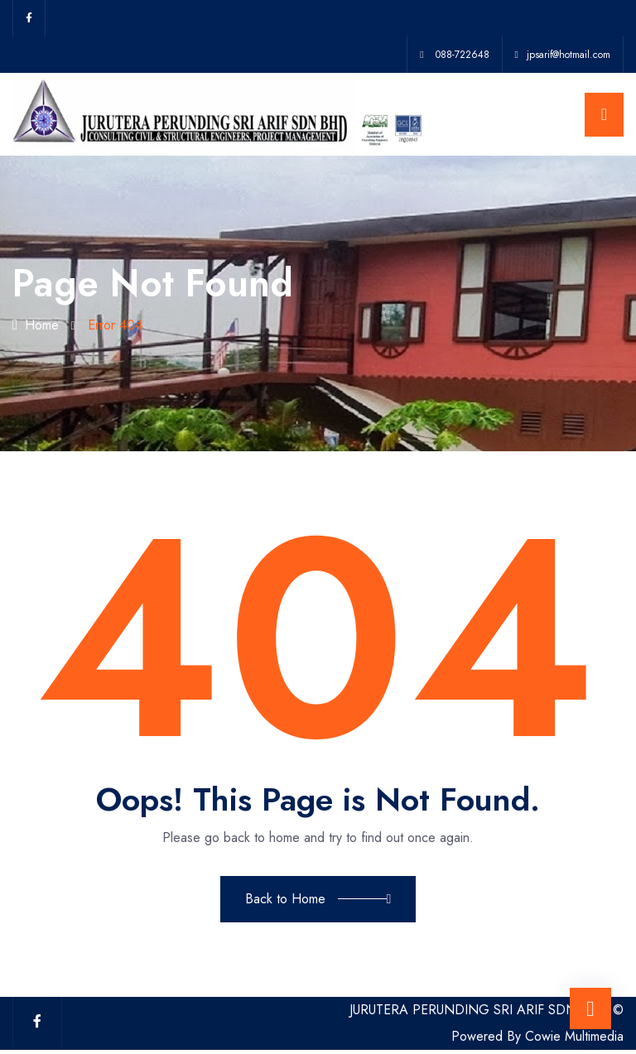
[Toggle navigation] (604, 115)
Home (35, 324)
